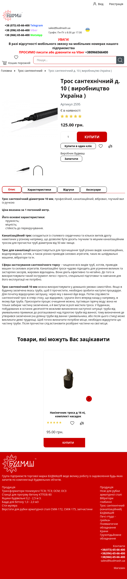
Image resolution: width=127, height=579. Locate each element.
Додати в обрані (101, 146)
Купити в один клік (78, 146)
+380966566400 (96, 52)
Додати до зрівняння (110, 146)
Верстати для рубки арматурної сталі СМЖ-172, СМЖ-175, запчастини (47, 509)
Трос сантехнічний (30, 70)
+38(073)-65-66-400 (113, 549)
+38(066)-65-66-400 (113, 557)
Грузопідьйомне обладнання (110, 536)
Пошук (120, 60)
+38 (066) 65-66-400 (23, 35)
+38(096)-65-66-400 (113, 553)
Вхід (100, 4)
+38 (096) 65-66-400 (21, 30)
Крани (104, 531)
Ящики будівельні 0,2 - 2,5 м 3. (21, 498)
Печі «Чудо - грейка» (108, 518)
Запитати (71, 159)
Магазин (119, 568)
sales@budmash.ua (60, 28)
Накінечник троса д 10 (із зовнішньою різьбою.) (91, 414)
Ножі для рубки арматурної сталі (111, 492)
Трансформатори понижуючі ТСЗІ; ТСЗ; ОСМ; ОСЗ (34, 491)
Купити (92, 137)
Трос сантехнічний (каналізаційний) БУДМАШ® (112, 509)
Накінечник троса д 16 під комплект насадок (36, 414)
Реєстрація (116, 4)
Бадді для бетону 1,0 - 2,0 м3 (20, 502)
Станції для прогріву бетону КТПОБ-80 (27, 494)
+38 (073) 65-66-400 (24, 25)
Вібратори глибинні (106, 500)
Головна (6, 70)
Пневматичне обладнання (109, 525)
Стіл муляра (9, 505)
